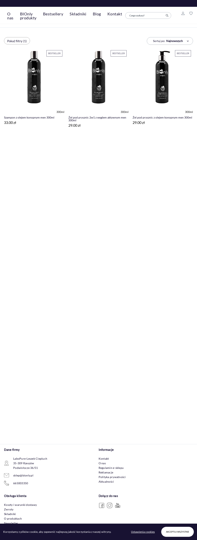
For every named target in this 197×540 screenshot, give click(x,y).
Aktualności (106, 481)
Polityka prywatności (112, 477)
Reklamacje (106, 472)
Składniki (10, 514)
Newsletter (11, 523)
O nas (102, 463)
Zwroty (9, 509)
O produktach (13, 518)
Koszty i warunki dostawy (20, 504)
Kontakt (104, 458)
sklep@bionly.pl (23, 475)
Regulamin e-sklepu (111, 467)
